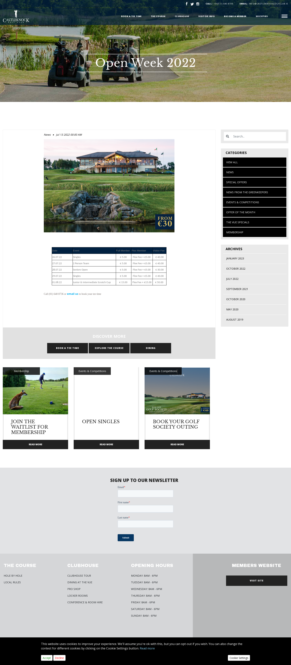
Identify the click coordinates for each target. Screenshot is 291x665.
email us (72, 294)
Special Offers (236, 182)
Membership (234, 232)
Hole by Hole (13, 575)
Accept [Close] (47, 658)
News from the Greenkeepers (247, 192)
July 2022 (232, 279)
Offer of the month (240, 212)
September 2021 (237, 289)
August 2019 (234, 319)
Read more (147, 648)
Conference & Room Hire (85, 602)
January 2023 (235, 258)
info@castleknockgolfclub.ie (264, 3)
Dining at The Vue (79, 582)
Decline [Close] (59, 658)
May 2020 (232, 309)
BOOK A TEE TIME (67, 348)
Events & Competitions (242, 202)
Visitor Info (206, 16)
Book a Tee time (131, 16)
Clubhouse (182, 16)
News (230, 172)
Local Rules (12, 582)
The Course (158, 16)
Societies (262, 16)
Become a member (235, 16)
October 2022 (235, 268)
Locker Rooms (77, 595)
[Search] (258, 136)
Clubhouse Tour (79, 575)
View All (232, 162)
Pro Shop (74, 589)
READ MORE (35, 444)
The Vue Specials (237, 222)
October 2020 (235, 299)
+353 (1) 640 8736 (223, 3)
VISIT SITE (257, 580)
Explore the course (109, 348)
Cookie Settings (239, 658)
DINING (151, 348)
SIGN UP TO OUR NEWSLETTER (144, 480)
